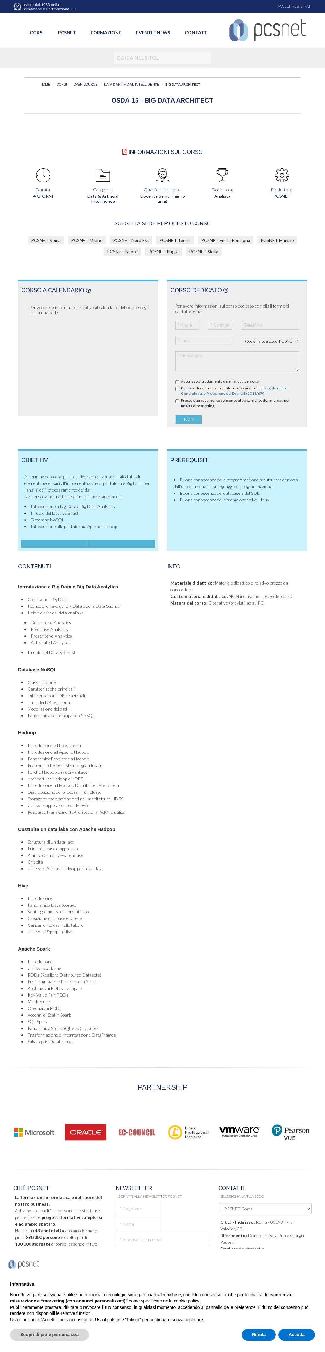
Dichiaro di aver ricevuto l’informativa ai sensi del (234, 391)
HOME (45, 84)
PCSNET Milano (87, 240)
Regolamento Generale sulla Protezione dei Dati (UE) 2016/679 (234, 391)
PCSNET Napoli (122, 251)
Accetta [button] (297, 1334)
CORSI (62, 84)
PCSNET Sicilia (203, 251)
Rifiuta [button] (259, 1334)
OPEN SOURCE (85, 84)
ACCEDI (284, 6)
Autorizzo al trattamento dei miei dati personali (220, 381)
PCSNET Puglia (163, 251)
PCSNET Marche (277, 240)
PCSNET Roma (46, 240)
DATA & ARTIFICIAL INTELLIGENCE (131, 84)
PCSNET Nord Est (131, 240)
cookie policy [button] (186, 1300)
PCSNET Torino (175, 240)
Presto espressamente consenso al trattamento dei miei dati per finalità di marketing (235, 403)
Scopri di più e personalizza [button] (49, 1334)
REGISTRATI (302, 6)
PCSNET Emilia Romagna (225, 240)
